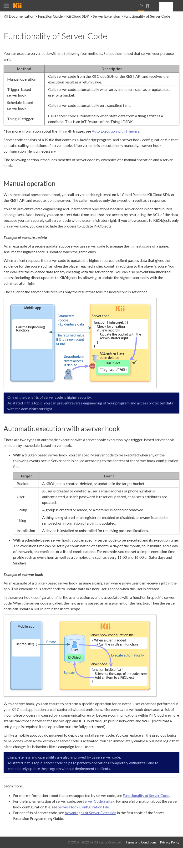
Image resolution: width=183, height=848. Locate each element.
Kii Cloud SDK (77, 16)
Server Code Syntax (98, 801)
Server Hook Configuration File (83, 807)
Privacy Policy (169, 842)
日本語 (147, 7)
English (141, 7)
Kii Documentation (19, 16)
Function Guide (50, 16)
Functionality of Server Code (146, 795)
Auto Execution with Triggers (115, 131)
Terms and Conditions (141, 842)
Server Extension (106, 16)
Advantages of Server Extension (90, 812)
